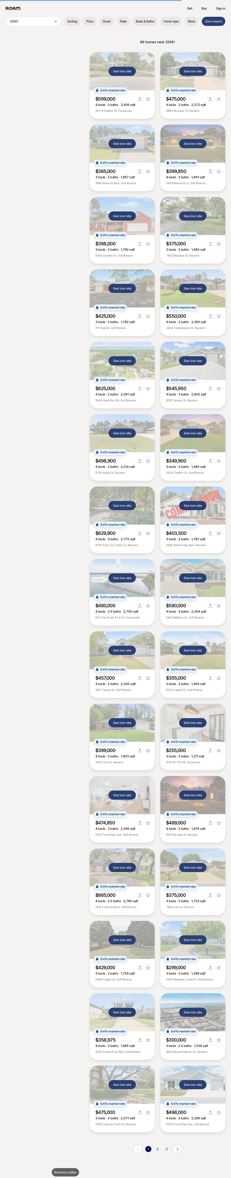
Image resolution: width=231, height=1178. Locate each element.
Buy (204, 8)
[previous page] (137, 1149)
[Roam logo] (14, 8)
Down (107, 21)
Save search (213, 21)
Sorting (72, 21)
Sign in (220, 8)
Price (89, 21)
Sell (189, 8)
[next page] (177, 1149)
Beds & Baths (145, 21)
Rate (123, 21)
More (191, 21)
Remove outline (65, 1172)
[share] (140, 99)
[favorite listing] (148, 99)
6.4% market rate (110, 90)
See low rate (122, 71)
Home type (171, 21)
